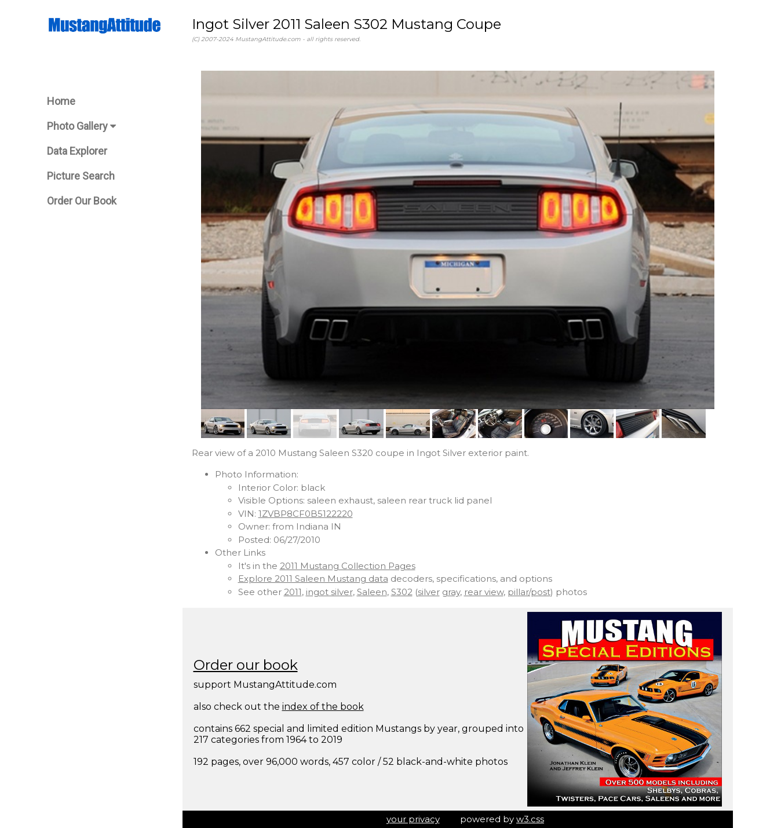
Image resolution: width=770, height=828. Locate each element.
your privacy (413, 819)
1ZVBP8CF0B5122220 (305, 513)
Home (61, 101)
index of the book (323, 706)
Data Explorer (77, 151)
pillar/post (529, 591)
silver (429, 591)
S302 (402, 591)
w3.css (530, 819)
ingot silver (329, 591)
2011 (293, 591)
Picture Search (81, 176)
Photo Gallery (81, 126)
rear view (483, 591)
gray (451, 591)
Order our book (246, 664)
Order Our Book (81, 201)
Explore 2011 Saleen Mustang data (313, 578)
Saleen (372, 591)
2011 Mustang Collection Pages (347, 565)
